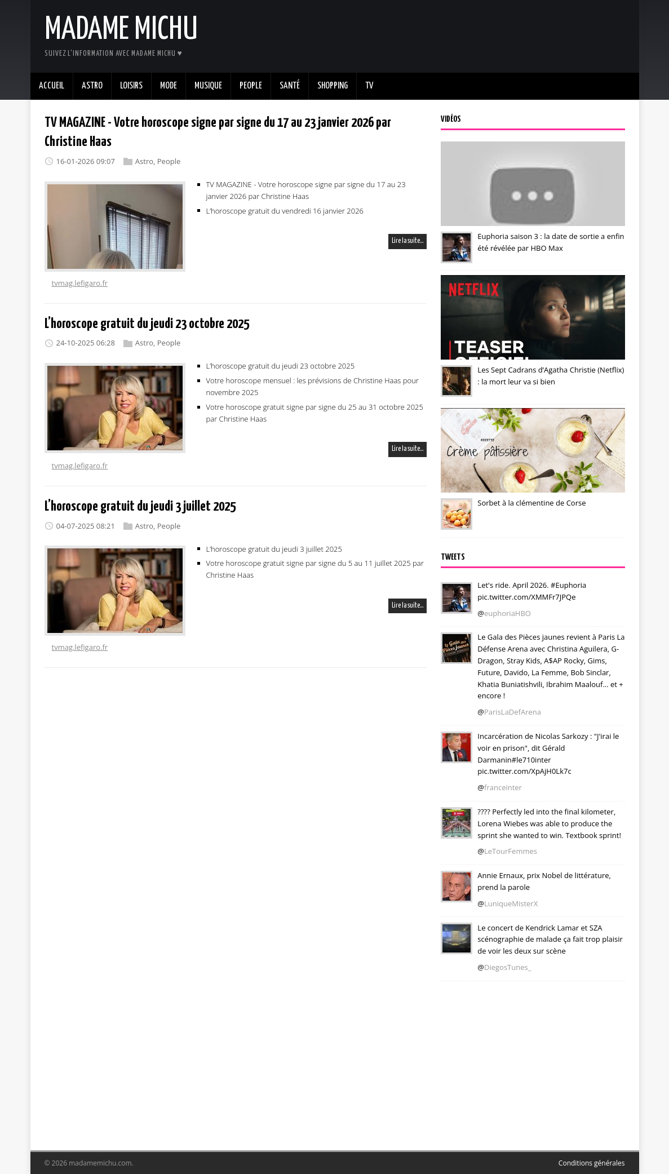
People (168, 161)
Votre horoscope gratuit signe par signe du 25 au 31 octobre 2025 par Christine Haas (314, 413)
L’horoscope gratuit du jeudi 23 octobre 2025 (147, 324)
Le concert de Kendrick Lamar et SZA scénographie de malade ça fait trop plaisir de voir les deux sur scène (549, 939)
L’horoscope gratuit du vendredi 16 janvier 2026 (285, 210)
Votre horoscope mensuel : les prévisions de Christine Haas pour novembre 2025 (312, 386)
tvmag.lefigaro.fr (80, 283)
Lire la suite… (407, 241)
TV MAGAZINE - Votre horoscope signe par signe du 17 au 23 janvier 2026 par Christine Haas (306, 190)
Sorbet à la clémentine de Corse (531, 503)
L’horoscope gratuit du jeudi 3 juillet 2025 (140, 506)
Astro (144, 161)
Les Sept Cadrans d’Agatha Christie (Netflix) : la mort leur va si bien (550, 376)
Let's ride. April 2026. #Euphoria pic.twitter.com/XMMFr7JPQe (531, 591)
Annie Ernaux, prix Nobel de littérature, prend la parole (544, 881)
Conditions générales (592, 1163)
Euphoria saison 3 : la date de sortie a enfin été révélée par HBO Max (550, 242)
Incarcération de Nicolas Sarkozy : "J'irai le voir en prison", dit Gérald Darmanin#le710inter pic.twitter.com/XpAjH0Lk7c (548, 753)
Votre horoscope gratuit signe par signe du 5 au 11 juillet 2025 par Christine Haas (315, 569)
